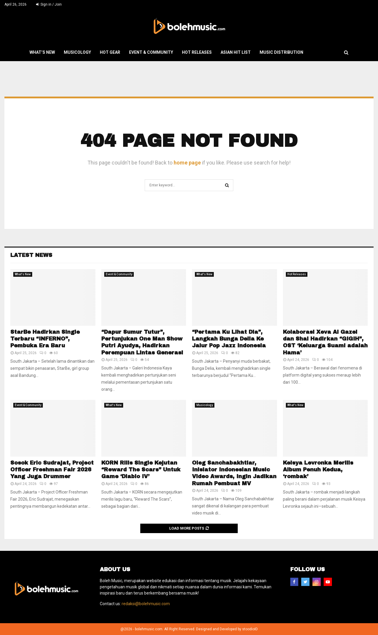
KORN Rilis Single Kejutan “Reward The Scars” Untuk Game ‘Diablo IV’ (140, 470)
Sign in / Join (49, 4)
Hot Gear (110, 52)
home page (187, 162)
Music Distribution (281, 52)
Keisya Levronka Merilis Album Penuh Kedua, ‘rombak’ (318, 470)
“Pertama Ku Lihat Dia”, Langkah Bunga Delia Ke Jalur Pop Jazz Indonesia (229, 339)
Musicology (77, 52)
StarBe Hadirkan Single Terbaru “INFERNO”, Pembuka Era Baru (45, 339)
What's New (23, 274)
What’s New (42, 52)
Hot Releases (197, 52)
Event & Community (151, 52)
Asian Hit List (236, 52)
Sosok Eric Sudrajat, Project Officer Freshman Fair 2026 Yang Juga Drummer (52, 470)
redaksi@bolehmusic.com (146, 603)
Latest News (31, 255)
